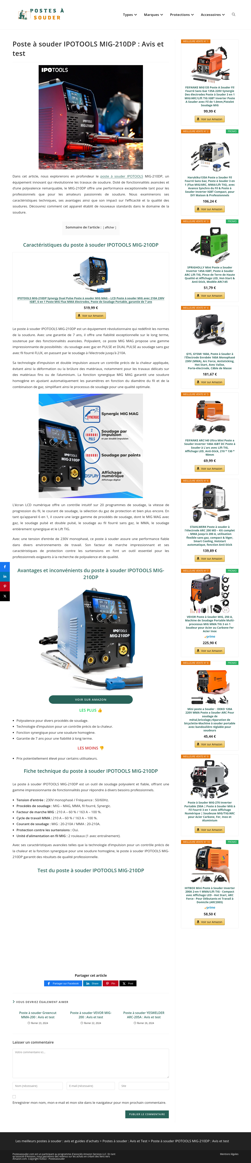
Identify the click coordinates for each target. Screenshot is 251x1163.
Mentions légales (229, 1154)
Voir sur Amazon (92, 315)
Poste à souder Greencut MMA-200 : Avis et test (37, 1015)
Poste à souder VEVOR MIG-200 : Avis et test (91, 1015)
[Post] (128, 983)
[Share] (92, 983)
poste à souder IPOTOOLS (121, 176)
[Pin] (110, 983)
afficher (109, 227)
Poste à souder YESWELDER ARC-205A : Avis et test (143, 1015)
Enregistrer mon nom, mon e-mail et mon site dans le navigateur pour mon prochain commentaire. (89, 1102)
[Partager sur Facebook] (63, 983)
